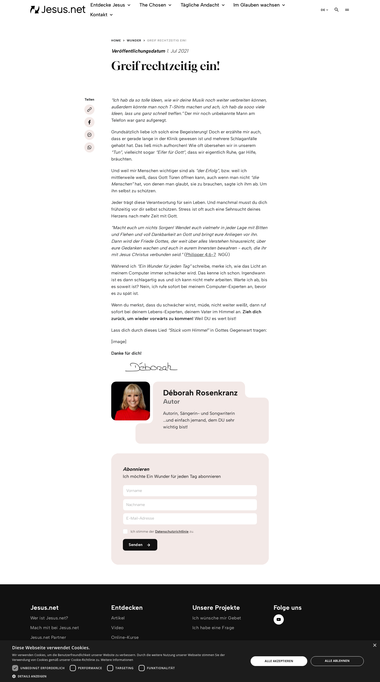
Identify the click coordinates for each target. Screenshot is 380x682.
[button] (127, 676)
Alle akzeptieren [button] (279, 661)
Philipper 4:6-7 (201, 254)
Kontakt (102, 15)
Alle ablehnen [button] (337, 661)
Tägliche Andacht (203, 5)
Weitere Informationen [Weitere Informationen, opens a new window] (117, 660)
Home (116, 40)
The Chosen (156, 5)
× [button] (374, 645)
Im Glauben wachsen (259, 5)
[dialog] (190, 661)
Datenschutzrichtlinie (172, 532)
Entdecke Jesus (111, 5)
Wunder (134, 40)
